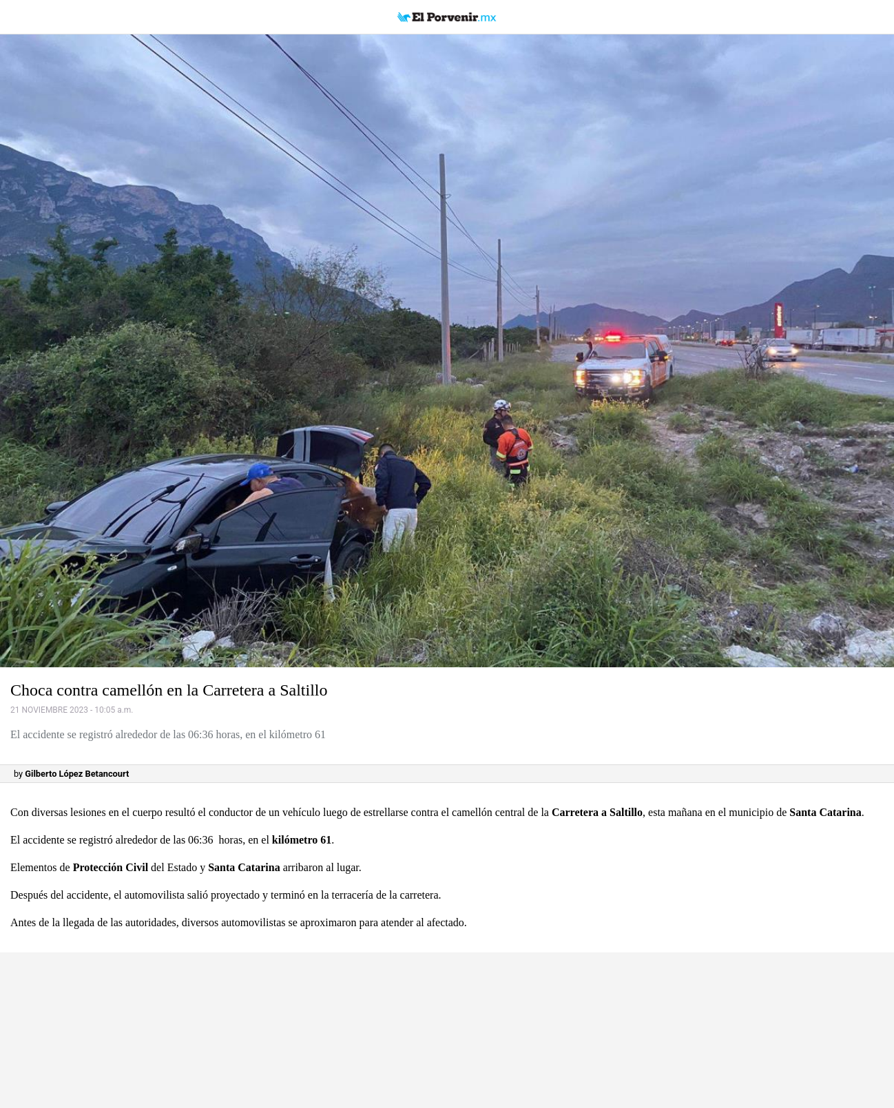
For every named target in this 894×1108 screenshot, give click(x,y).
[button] (447, 350)
